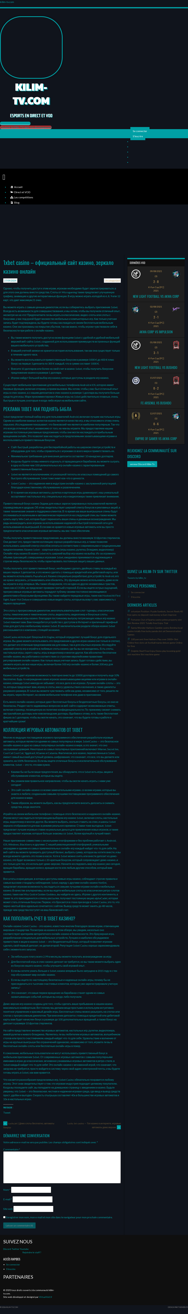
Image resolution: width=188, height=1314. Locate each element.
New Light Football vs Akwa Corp (156, 296)
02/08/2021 (156, 306)
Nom (7, 1189)
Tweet (6, 1112)
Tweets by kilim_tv (136, 577)
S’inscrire (138, 136)
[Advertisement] (94, 230)
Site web (8, 1208)
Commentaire (11, 1149)
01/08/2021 (156, 342)
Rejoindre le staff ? (31, 1252)
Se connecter (140, 131)
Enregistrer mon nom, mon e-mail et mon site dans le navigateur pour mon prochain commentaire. (59, 1217)
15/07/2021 (156, 377)
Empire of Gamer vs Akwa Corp (156, 438)
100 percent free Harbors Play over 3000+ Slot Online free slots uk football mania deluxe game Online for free (154, 642)
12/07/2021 (156, 413)
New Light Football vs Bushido (156, 367)
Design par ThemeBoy (178, 1307)
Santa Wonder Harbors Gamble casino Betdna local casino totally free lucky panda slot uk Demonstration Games (154, 631)
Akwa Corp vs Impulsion (156, 331)
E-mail (7, 1199)
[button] (15, 123)
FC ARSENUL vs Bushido (156, 403)
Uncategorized (112, 280)
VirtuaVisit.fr (45, 1297)
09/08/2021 (156, 271)
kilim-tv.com (7, 1)
